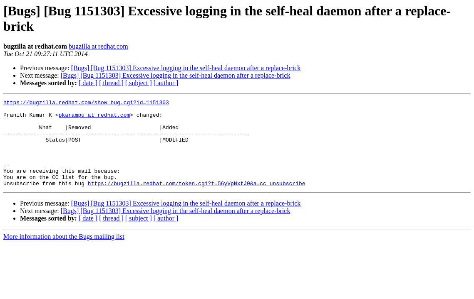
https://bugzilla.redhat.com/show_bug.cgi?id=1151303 (86, 103)
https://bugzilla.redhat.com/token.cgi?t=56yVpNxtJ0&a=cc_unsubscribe (196, 200)
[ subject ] (138, 82)
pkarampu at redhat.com (94, 118)
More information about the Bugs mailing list (63, 253)
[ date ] (88, 82)
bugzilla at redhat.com (98, 46)
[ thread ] (111, 82)
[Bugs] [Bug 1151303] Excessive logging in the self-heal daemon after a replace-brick (186, 67)
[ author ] (166, 82)
